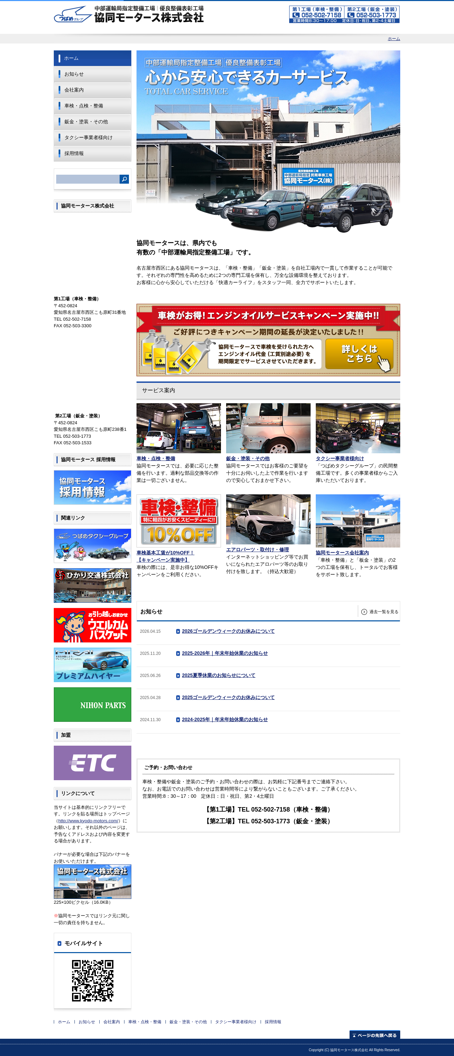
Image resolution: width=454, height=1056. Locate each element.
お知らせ (74, 74)
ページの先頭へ (375, 1034)
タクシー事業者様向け (88, 137)
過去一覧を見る (384, 611)
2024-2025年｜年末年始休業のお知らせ (225, 719)
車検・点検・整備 (83, 105)
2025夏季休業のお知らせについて (218, 675)
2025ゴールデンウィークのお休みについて (228, 697)
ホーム (394, 38)
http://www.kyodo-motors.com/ (88, 820)
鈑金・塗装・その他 (86, 121)
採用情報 (74, 153)
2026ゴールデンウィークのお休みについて (228, 631)
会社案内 (74, 90)
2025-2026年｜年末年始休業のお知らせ (225, 653)
